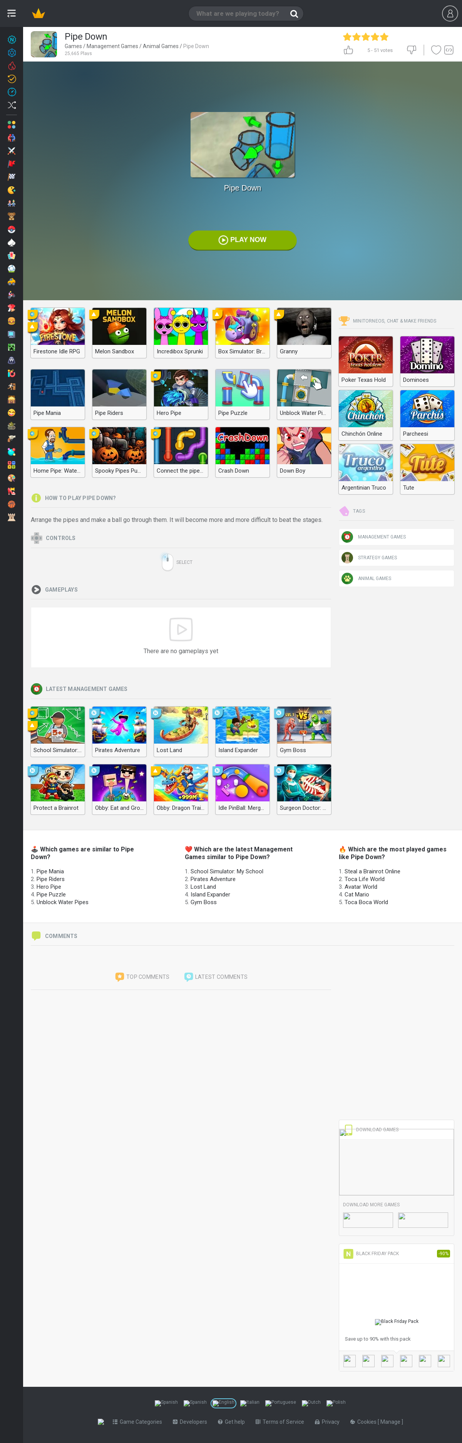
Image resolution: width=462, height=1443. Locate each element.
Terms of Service (281, 1422)
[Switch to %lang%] (166, 1403)
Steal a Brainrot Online (372, 871)
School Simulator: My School (227, 871)
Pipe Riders (51, 879)
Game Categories (139, 1422)
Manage (392, 1422)
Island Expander (210, 894)
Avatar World (361, 886)
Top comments (142, 977)
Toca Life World (365, 879)
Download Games (370, 1129)
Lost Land (203, 886)
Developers (191, 1422)
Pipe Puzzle (51, 894)
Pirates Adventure (213, 879)
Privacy (328, 1422)
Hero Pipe (49, 886)
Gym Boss (204, 902)
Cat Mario (357, 894)
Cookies (365, 1422)
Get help (232, 1422)
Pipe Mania (50, 871)
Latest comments (215, 977)
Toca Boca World (366, 902)
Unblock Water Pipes (63, 902)
